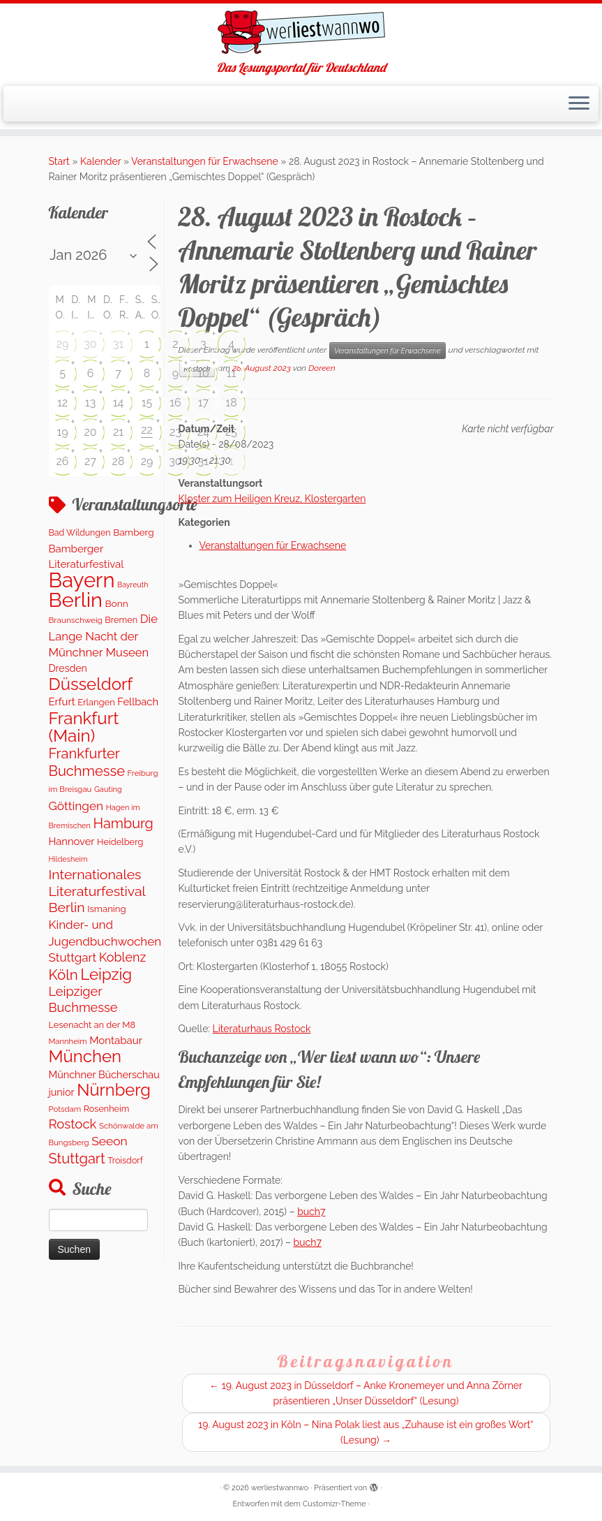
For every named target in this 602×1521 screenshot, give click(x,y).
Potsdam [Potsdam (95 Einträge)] (65, 1109)
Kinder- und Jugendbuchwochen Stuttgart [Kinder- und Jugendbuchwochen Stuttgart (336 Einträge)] (105, 941)
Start (59, 161)
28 (118, 461)
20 (90, 432)
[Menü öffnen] (579, 104)
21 (118, 432)
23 (175, 432)
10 (203, 373)
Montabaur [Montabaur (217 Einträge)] (115, 1040)
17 (203, 402)
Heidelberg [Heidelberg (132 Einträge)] (120, 842)
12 (62, 402)
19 (62, 432)
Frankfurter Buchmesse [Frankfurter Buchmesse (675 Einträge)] (87, 762)
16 (175, 402)
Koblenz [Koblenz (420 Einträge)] (122, 957)
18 (230, 402)
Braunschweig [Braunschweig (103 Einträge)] (76, 620)
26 (63, 461)
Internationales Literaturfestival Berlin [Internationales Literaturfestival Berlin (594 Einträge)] (97, 891)
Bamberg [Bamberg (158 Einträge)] (133, 532)
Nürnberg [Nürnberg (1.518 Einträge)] (114, 1090)
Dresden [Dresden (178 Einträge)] (68, 668)
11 (231, 373)
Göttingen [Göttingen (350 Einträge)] (76, 806)
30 (90, 344)
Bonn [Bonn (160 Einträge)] (116, 603)
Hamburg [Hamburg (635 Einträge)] (123, 823)
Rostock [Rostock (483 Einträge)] (73, 1124)
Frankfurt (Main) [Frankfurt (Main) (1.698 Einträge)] (84, 727)
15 (147, 402)
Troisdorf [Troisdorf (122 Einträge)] (125, 1160)
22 (147, 429)
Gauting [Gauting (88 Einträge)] (108, 789)
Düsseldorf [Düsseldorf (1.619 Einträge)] (91, 684)
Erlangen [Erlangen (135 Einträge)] (95, 702)
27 (90, 461)
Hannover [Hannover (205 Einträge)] (72, 841)
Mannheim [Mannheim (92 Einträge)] (68, 1041)
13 (90, 402)
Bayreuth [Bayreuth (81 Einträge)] (132, 584)
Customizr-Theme (334, 1503)
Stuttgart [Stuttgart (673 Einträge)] (77, 1158)
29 (63, 344)
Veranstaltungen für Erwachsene (204, 161)
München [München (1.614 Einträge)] (85, 1056)
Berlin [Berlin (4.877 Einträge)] (76, 600)
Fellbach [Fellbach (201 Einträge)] (137, 701)
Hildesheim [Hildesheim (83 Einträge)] (68, 859)
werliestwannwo (280, 1487)
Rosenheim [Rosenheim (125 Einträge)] (106, 1108)
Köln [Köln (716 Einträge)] (63, 975)
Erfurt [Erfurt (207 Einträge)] (62, 701)
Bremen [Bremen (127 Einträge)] (121, 620)
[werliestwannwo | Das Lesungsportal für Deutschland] (301, 32)
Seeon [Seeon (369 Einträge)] (109, 1141)
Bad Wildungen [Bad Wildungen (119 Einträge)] (80, 532)
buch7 (311, 1211)
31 (118, 344)
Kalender (100, 161)
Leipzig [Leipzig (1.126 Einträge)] (106, 974)
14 (118, 402)
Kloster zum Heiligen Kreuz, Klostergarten (272, 498)
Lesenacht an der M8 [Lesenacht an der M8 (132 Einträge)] (92, 1025)
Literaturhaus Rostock (262, 1028)
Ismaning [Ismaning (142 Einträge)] (106, 909)
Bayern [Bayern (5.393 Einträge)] (82, 580)
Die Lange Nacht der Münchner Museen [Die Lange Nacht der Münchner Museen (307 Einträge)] (103, 635)
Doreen (322, 368)
